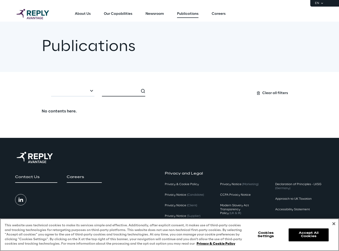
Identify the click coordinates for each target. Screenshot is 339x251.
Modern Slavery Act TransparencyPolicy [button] (234, 209)
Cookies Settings (266, 234)
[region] (169, 235)
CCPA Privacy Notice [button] (235, 194)
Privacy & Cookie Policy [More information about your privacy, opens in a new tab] (216, 244)
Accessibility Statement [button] (292, 209)
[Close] (334, 224)
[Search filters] (170, 90)
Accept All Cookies (309, 234)
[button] (36, 177)
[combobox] (72, 91)
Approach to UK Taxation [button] (293, 198)
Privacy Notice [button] (184, 194)
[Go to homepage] (37, 14)
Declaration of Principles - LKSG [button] (298, 186)
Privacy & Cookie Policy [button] (182, 184)
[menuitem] (83, 14)
